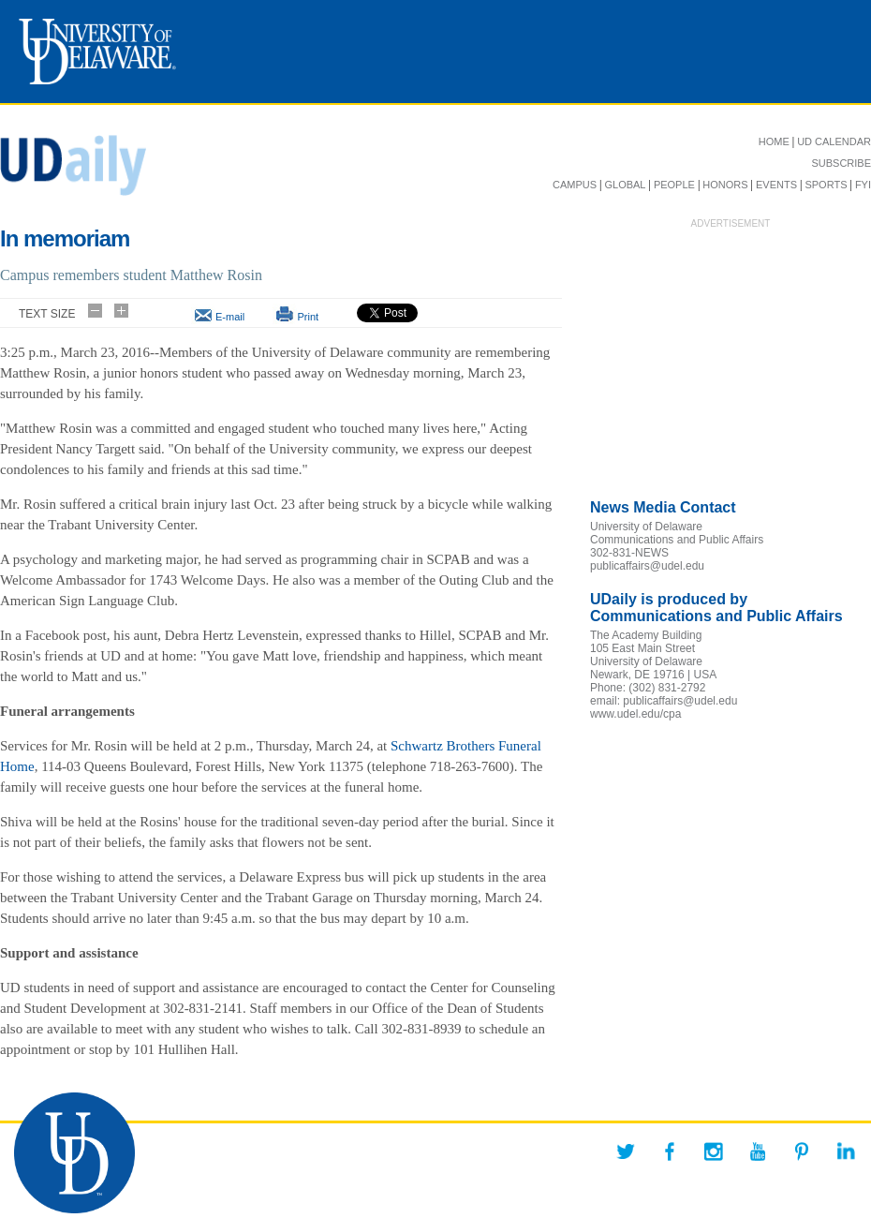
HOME (774, 141)
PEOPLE (674, 184)
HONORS (724, 184)
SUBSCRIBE (841, 163)
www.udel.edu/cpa (635, 713)
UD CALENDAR (834, 141)
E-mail (229, 316)
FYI (863, 184)
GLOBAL (624, 184)
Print (307, 316)
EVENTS (776, 184)
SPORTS (826, 184)
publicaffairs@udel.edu (647, 565)
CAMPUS (575, 184)
